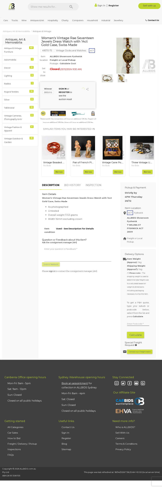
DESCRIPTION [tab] (50, 185)
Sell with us (149, 5)
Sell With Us (122, 432)
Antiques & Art (37, 20)
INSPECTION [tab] (93, 185)
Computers (77, 20)
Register (114, 5)
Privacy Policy (123, 449)
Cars (5, 20)
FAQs (11, 454)
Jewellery (118, 20)
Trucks (15, 20)
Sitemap (66, 449)
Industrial (105, 20)
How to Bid (14, 438)
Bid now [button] (59, 172)
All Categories (15, 427)
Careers (119, 438)
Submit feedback (51, 264)
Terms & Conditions (126, 443)
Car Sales (13, 432)
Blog (64, 443)
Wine (24, 20)
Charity (65, 20)
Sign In (100, 5)
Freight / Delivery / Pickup (22, 443)
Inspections (14, 449)
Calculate (135, 334)
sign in (52, 271)
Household (92, 20)
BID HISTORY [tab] (72, 185)
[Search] (71, 6)
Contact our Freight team (140, 352)
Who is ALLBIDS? (125, 427)
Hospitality (53, 20)
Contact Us (68, 427)
